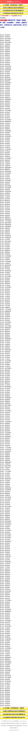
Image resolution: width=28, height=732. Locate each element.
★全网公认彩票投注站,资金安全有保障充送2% (13, 7)
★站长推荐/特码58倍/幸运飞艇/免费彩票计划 (13, 10)
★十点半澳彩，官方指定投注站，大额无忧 (13, 5)
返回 (2, 2)
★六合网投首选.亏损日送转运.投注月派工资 (13, 13)
